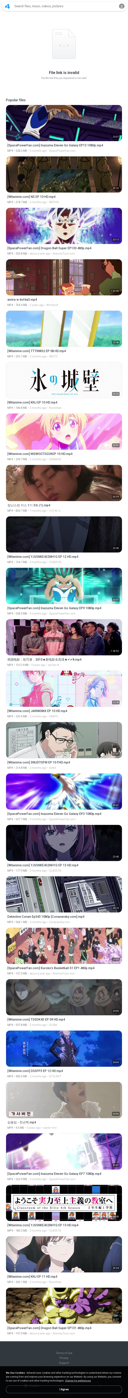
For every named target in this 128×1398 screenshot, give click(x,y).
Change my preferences (78, 1380)
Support (64, 1362)
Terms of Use (64, 1353)
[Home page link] (7, 6)
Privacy (64, 1358)
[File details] (64, 128)
